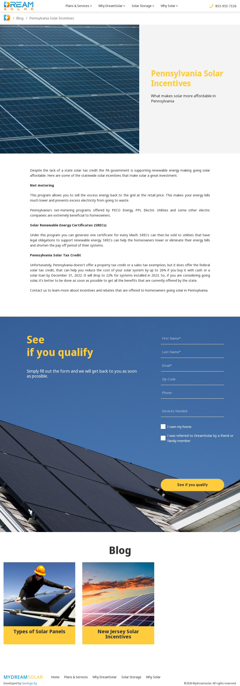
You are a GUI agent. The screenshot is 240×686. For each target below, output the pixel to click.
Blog (19, 18)
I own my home (179, 426)
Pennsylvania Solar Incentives (52, 18)
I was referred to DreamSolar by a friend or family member (200, 438)
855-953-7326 (225, 6)
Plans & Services (77, 6)
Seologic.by (29, 683)
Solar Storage (142, 6)
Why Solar (168, 6)
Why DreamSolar (110, 6)
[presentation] (196, 464)
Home (55, 677)
